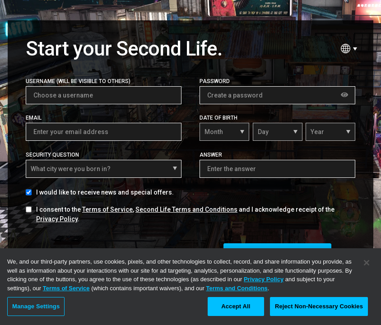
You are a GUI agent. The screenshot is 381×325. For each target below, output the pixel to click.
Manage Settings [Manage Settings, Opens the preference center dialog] (36, 306)
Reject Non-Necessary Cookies (319, 306)
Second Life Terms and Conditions (186, 209)
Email (34, 118)
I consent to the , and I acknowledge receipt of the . (185, 214)
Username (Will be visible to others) (78, 81)
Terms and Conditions (237, 288)
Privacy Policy (57, 219)
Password (215, 81)
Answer (211, 155)
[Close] (366, 263)
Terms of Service (107, 209)
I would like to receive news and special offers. (105, 192)
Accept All (235, 306)
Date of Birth (218, 118)
